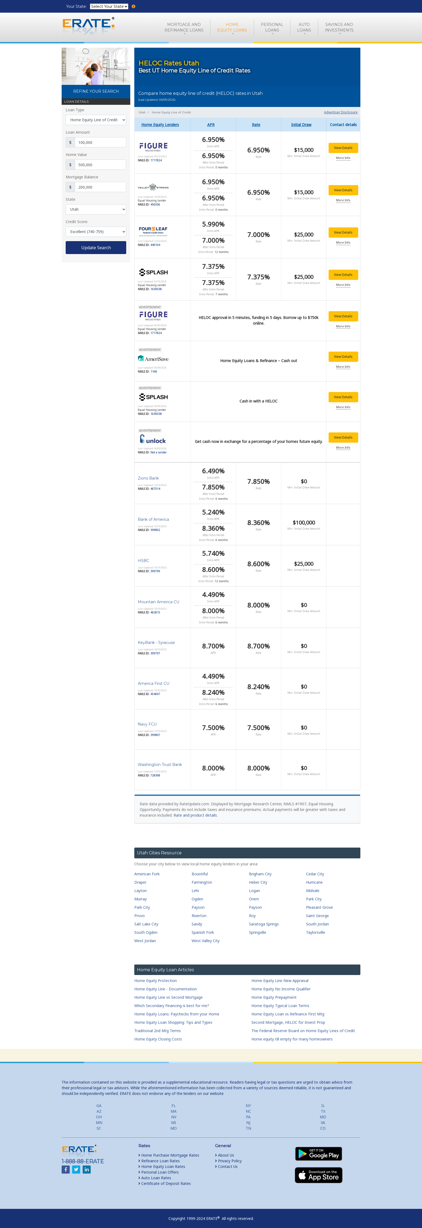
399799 (155, 568)
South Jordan (317, 920)
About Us (224, 1151)
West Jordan (145, 936)
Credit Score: (77, 221)
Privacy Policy (228, 1157)
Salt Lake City (146, 920)
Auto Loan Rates (154, 1174)
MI (173, 1118)
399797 (155, 649)
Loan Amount (78, 132)
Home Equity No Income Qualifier (281, 985)
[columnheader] (162, 124)
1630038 (156, 286)
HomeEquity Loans (232, 27)
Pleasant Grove (319, 903)
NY (248, 1101)
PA (248, 1113)
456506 (155, 204)
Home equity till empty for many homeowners (292, 1035)
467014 (155, 485)
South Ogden (145, 928)
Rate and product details (195, 811)
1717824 (156, 160)
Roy (252, 911)
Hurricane (314, 878)
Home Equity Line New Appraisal (279, 976)
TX (323, 1107)
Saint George (317, 911)
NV (173, 1113)
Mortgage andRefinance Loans (183, 27)
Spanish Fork (203, 928)
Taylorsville (315, 928)
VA (323, 1118)
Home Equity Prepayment (274, 993)
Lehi (195, 886)
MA (174, 1107)
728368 (155, 771)
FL (173, 1101)
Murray (140, 895)
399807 (155, 731)
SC (99, 1124)
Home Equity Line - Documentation (165, 985)
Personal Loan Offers (158, 1168)
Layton (140, 886)
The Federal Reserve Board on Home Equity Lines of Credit (303, 1026)
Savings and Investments (339, 27)
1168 (153, 368)
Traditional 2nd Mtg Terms (157, 1026)
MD (323, 1113)
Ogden (197, 895)
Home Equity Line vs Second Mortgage (168, 993)
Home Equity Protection (155, 976)
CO (323, 1124)
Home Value (76, 154)
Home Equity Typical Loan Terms (280, 1001)
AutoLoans (304, 27)
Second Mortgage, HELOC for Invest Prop (288, 1018)
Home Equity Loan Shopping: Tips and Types (173, 1018)
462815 (155, 609)
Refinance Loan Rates (159, 1157)
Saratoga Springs (264, 920)
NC (248, 1107)
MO (173, 1124)
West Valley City (206, 936)
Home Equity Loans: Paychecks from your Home (176, 1010)
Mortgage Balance (82, 176)
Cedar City (315, 870)
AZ (99, 1107)
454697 (155, 690)
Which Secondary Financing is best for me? (171, 1001)
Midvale (312, 886)
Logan (254, 886)
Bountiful (200, 870)
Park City (314, 895)
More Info (343, 158)
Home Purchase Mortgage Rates (168, 1151)
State (70, 199)
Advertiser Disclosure (341, 112)
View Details (343, 147)
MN (99, 1118)
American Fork (147, 870)
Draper (140, 878)
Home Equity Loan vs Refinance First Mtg (287, 1010)
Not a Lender (158, 449)
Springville (257, 928)
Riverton (199, 911)
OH (99, 1113)
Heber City (258, 878)
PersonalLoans (272, 27)
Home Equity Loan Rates (161, 1162)
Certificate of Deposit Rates (164, 1179)
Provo (139, 911)
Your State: (77, 6)
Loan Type (75, 109)
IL (323, 1101)
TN (248, 1124)
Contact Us (226, 1162)
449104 (155, 243)
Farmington (202, 878)
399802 (155, 526)
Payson (198, 903)
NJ (248, 1118)
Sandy (197, 920)
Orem (254, 895)
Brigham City (260, 870)
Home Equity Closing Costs (158, 1035)
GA (98, 1101)
